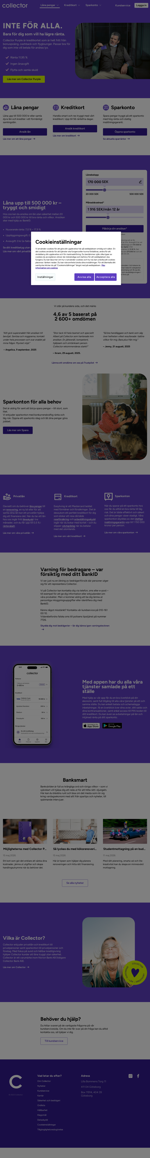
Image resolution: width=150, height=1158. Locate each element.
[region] (76, 259)
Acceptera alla (105, 277)
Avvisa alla (81, 277)
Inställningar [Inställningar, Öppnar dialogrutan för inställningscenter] (45, 277)
